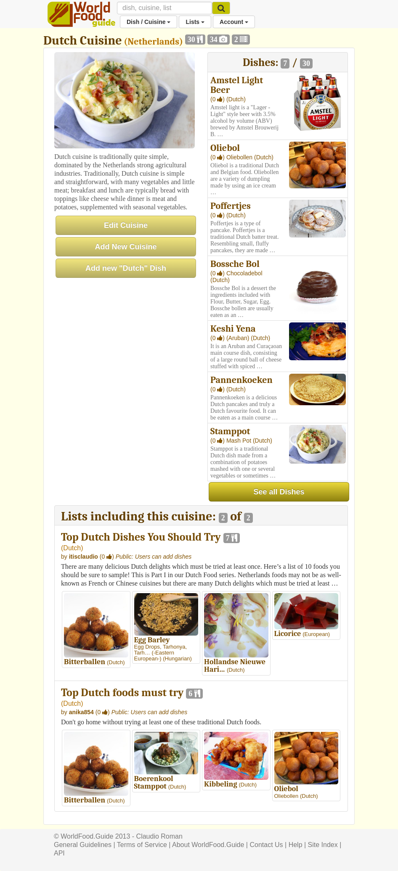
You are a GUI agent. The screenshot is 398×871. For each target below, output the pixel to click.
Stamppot (230, 431)
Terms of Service (142, 844)
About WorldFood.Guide (208, 844)
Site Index (323, 844)
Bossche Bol (235, 264)
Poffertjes (230, 206)
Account (234, 21)
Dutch (72, 548)
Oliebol (225, 148)
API (59, 853)
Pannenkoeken (241, 380)
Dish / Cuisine (148, 21)
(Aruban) (238, 338)
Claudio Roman (159, 836)
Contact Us (266, 844)
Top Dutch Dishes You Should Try (141, 537)
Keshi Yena (233, 328)
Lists (195, 21)
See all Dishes (278, 492)
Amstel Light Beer (236, 85)
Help (295, 844)
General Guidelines (82, 844)
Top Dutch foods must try (122, 692)
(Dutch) (236, 99)
